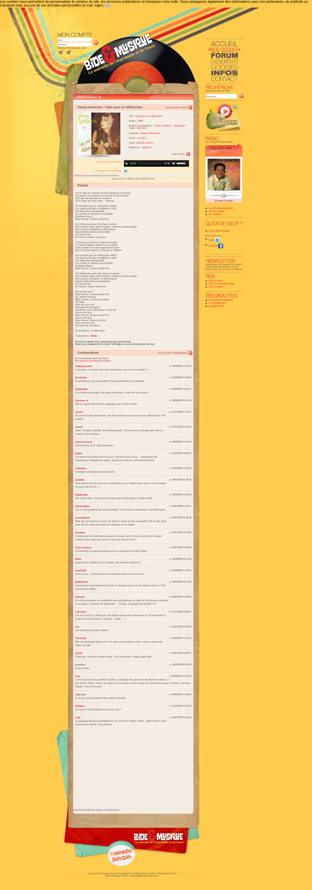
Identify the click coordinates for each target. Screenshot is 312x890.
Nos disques (103, 873)
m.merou (80, 664)
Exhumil (80, 597)
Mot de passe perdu (76, 48)
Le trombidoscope (217, 303)
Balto (78, 559)
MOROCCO (81, 582)
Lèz (77, 626)
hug (77, 676)
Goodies (136, 873)
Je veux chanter (217, 148)
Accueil (91, 873)
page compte (211, 269)
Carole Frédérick (162, 125)
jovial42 (79, 479)
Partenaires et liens (167, 873)
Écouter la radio (224, 200)
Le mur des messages (219, 231)
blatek (78, 453)
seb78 (78, 653)
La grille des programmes (221, 208)
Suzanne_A (81, 400)
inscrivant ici (236, 269)
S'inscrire (61, 48)
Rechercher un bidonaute (221, 300)
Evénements (124, 873)
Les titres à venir (216, 211)
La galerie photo (216, 306)
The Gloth (80, 638)
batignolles (81, 389)
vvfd (77, 717)
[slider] (150, 163)
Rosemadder (82, 506)
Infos (144, 873)
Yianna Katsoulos (90, 107)
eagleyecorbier (83, 366)
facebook (216, 246)
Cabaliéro (80, 468)
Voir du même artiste (176, 107)
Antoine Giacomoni (150, 133)
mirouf (79, 412)
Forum (113, 873)
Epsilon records (145, 142)
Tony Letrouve (83, 547)
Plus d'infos (179, 154)
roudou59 (80, 570)
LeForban (80, 612)
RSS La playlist (216, 287)
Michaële (141, 128)
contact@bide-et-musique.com (144, 876)
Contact (152, 873)
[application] (156, 163)
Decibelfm (81, 377)
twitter (214, 240)
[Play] (126, 163)
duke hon (80, 694)
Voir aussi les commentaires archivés (93, 361)
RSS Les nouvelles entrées (222, 284)
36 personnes (80, 175)
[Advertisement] (150, 19)
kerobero (80, 532)
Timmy (214, 151)
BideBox (80, 706)
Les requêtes (215, 214)
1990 (140, 121)
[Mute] (174, 163)
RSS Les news (216, 280)
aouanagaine (82, 517)
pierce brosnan (84, 442)
